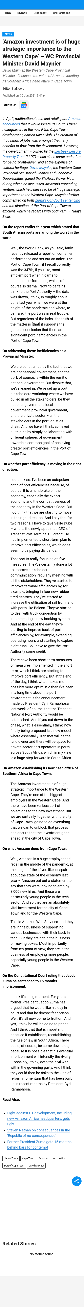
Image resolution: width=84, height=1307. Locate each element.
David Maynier (40, 167)
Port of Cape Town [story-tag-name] (14, 1165)
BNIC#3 (22, 13)
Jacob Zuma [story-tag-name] (11, 1158)
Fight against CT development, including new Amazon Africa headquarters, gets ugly (39, 1118)
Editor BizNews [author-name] (13, 89)
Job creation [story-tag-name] (58, 1158)
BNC (8, 13)
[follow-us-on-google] (24, 105)
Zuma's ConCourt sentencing (57, 200)
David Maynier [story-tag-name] (36, 1165)
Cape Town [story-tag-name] (28, 1158)
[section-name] (8, 34)
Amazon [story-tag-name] (43, 1158)
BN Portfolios (61, 13)
